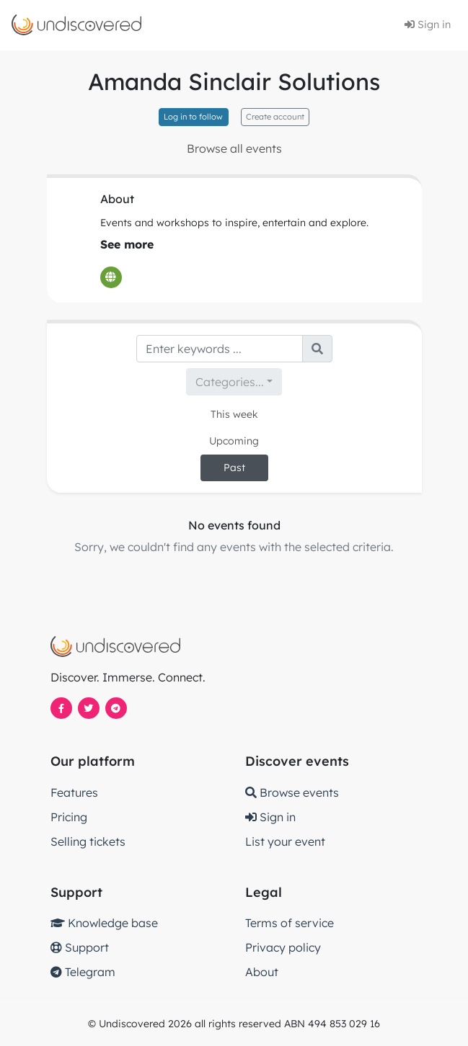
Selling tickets (87, 841)
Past (234, 467)
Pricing (68, 817)
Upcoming (234, 440)
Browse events (292, 792)
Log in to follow (193, 117)
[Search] (219, 348)
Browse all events (234, 148)
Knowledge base (104, 923)
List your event (285, 841)
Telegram (82, 972)
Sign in (428, 24)
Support (79, 947)
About (261, 972)
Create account (275, 117)
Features (74, 792)
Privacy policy (283, 947)
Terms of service (289, 923)
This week (234, 414)
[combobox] (234, 381)
